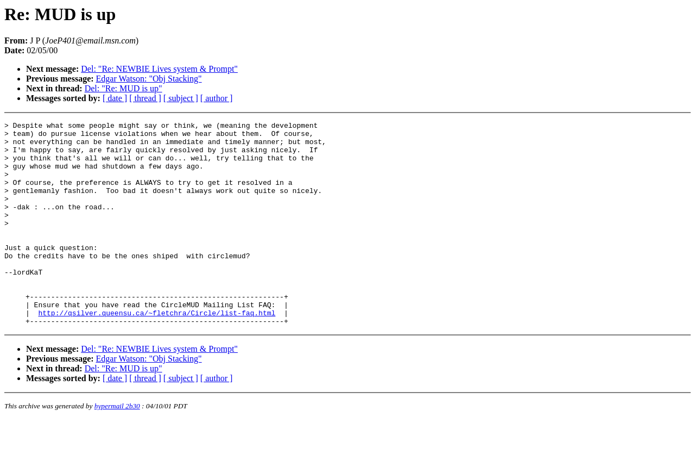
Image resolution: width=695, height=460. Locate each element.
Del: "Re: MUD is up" (123, 88)
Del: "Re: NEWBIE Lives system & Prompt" (159, 68)
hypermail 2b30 (117, 447)
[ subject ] (180, 98)
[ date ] (115, 98)
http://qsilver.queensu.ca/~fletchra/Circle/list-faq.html (156, 352)
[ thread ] (145, 98)
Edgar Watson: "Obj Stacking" (149, 78)
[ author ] (216, 98)
